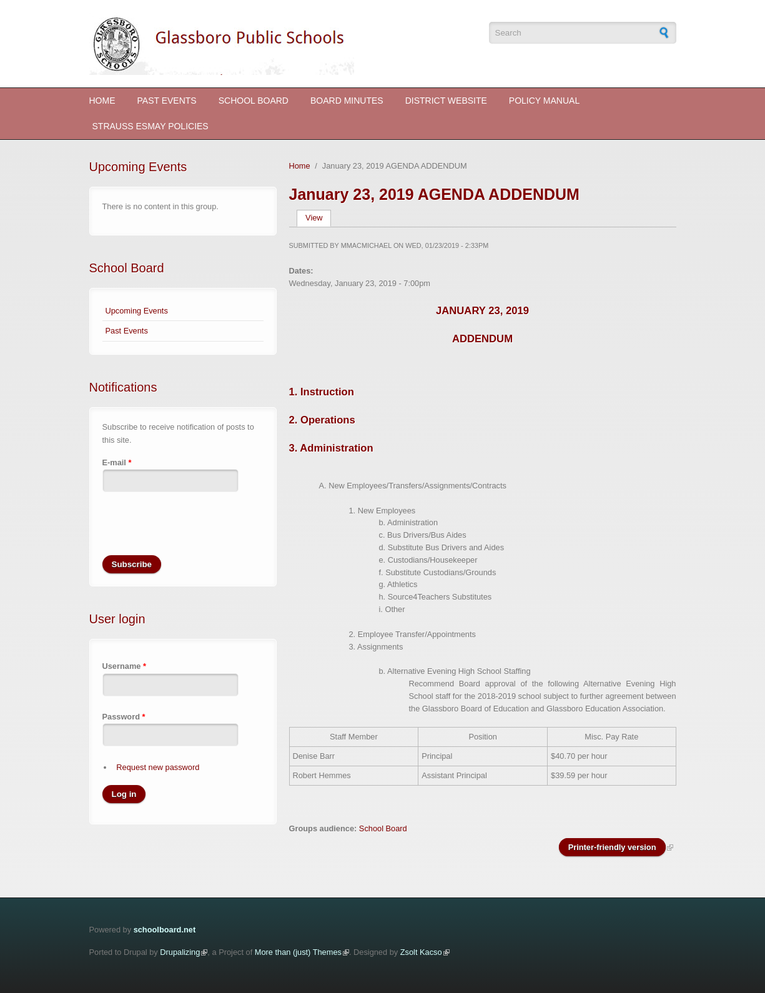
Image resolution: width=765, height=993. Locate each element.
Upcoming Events (137, 310)
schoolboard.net (165, 929)
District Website (446, 101)
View (318, 217)
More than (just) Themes (298, 952)
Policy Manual (544, 101)
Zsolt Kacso (421, 952)
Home (102, 101)
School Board (254, 101)
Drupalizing (180, 952)
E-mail (117, 462)
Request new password (157, 767)
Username (124, 666)
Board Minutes (346, 101)
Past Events (167, 101)
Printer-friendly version (612, 847)
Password (124, 716)
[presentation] (197, 530)
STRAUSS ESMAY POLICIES (150, 126)
